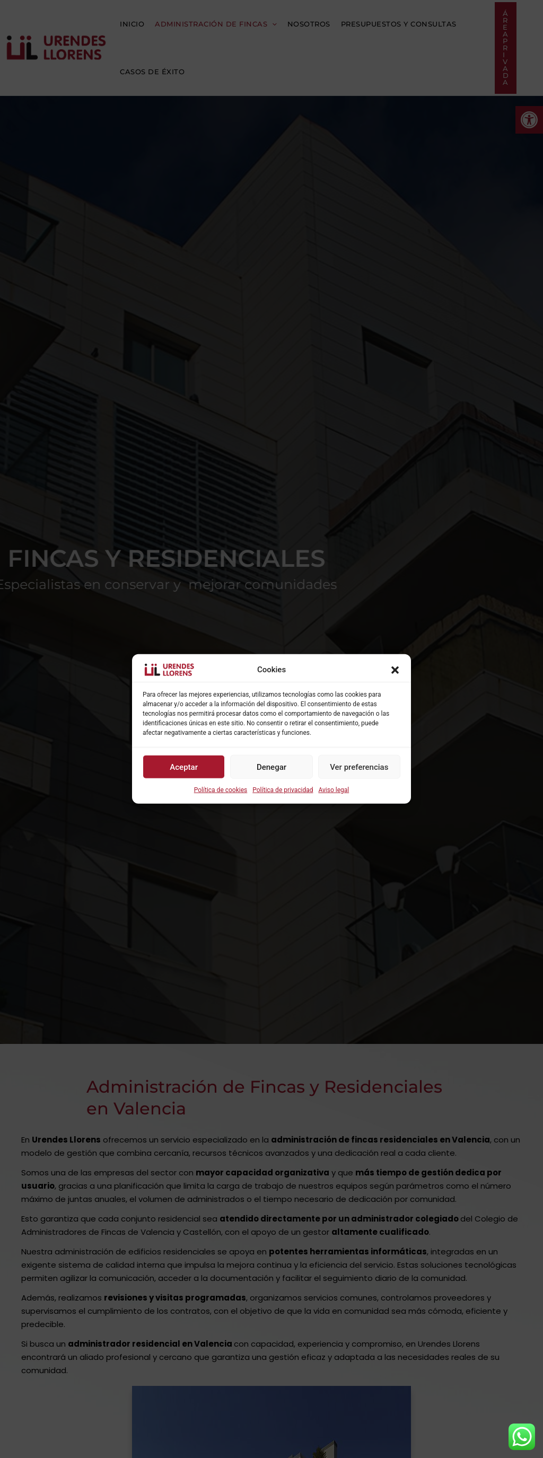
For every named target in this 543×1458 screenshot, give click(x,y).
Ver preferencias (359, 766)
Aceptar (184, 766)
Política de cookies (221, 790)
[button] (395, 669)
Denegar (271, 766)
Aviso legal (333, 790)
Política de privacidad (282, 790)
